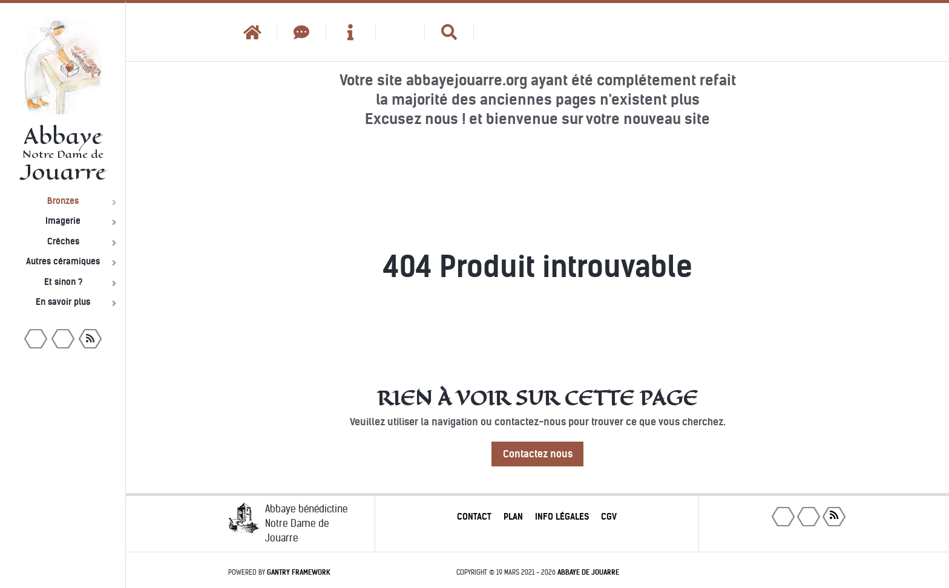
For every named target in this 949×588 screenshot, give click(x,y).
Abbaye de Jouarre (588, 572)
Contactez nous (538, 454)
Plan (513, 516)
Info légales (562, 516)
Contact (474, 516)
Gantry (298, 572)
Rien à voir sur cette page (537, 398)
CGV (609, 516)
